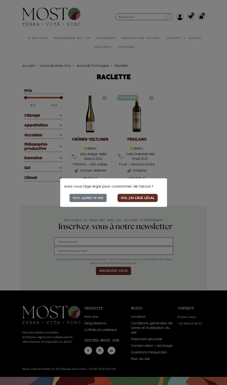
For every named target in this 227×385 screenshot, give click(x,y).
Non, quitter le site (88, 197)
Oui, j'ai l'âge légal (137, 197)
